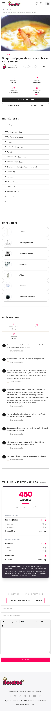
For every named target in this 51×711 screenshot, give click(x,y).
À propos (8, 701)
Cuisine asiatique (34, 594)
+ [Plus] (23, 125)
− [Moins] (4, 125)
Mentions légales (17, 701)
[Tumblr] (29, 696)
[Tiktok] (39, 696)
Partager (37, 105)
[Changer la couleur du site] (36, 3)
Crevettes (13, 594)
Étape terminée (15, 351)
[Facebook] (11, 696)
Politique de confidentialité (37, 701)
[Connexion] (47, 3)
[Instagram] (20, 696)
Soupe (39, 600)
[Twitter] (15, 696)
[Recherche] (41, 3)
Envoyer (25, 660)
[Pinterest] (24, 696)
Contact (32, 704)
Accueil (5, 10)
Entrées (12, 10)
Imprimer (13, 105)
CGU (25, 701)
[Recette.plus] (16, 4)
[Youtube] (34, 696)
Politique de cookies (22, 704)
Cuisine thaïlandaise (19, 600)
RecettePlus (12, 68)
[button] (3, 622)
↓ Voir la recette (25, 100)
